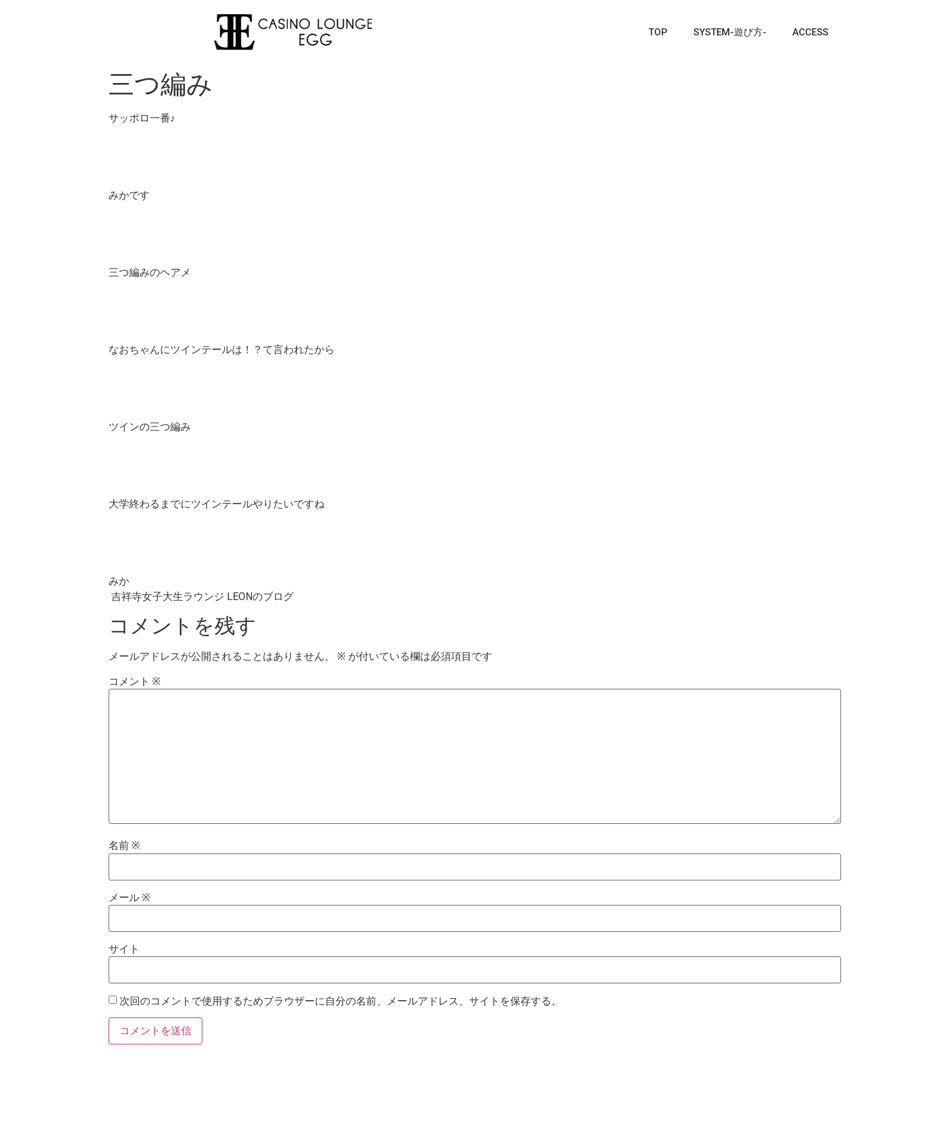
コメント (135, 682)
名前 (124, 846)
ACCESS (810, 32)
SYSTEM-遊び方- (730, 32)
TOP (658, 32)
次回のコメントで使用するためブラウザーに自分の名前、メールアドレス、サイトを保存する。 (341, 1001)
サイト (124, 949)
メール (129, 898)
